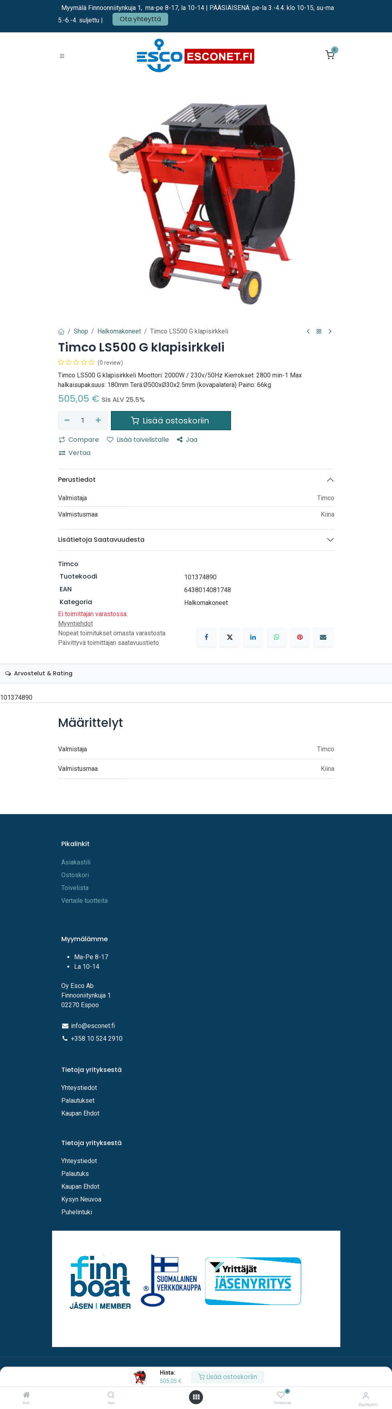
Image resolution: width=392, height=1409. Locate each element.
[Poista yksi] (67, 420)
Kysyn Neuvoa (81, 1199)
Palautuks (75, 1173)
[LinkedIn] (253, 637)
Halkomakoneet (119, 331)
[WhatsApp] (276, 637)
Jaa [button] (187, 439)
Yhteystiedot (80, 1088)
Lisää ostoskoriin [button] (171, 420)
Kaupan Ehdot (80, 1113)
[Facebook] (206, 637)
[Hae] (111, 1395)
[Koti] (26, 1395)
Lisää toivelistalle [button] (138, 439)
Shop (81, 331)
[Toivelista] (281, 1395)
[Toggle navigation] (62, 55)
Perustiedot (77, 479)
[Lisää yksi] (98, 420)
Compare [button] (79, 439)
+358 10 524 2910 (97, 1038)
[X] (229, 637)
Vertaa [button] (74, 452)
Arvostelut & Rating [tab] (38, 673)
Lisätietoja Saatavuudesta (101, 539)
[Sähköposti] (323, 637)
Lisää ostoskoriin (227, 1376)
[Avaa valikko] (196, 1397)
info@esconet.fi (93, 1026)
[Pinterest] (300, 637)
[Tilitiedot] (366, 1395)
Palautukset (77, 1100)
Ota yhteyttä (140, 19)
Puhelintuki (76, 1212)
